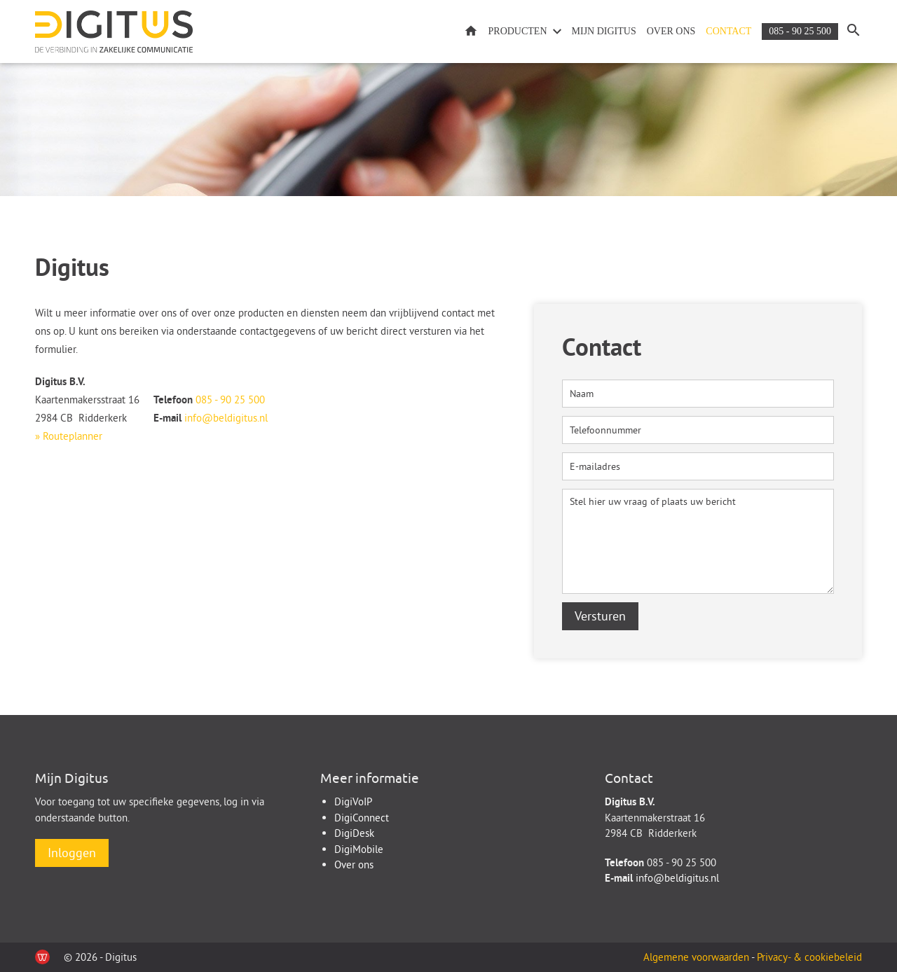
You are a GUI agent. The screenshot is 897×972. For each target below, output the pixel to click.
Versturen (600, 616)
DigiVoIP (353, 801)
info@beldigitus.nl (226, 417)
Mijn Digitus (604, 31)
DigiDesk (354, 833)
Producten (517, 31)
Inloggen (72, 853)
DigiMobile (358, 849)
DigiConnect (361, 817)
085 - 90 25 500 (800, 31)
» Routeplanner (68, 436)
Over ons (671, 31)
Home (471, 31)
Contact (728, 31)
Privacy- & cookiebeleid (809, 957)
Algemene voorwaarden (697, 957)
